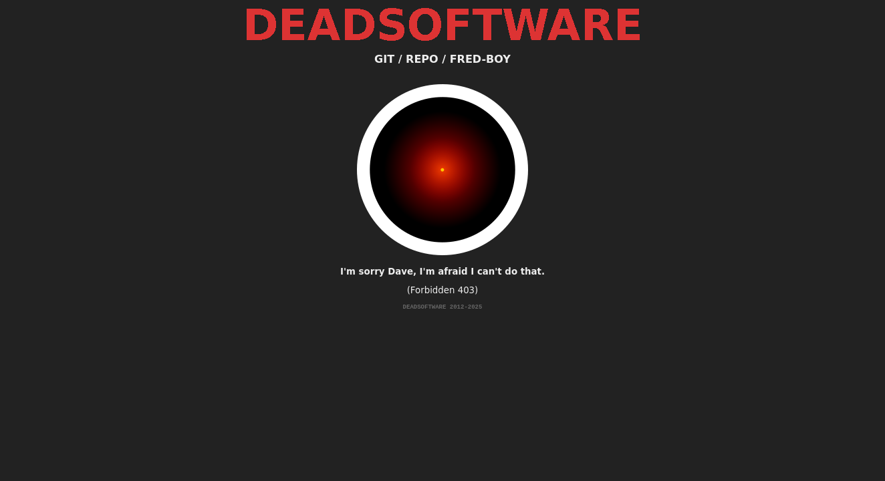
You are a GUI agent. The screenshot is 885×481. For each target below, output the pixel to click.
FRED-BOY (480, 59)
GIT (384, 59)
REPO (422, 59)
